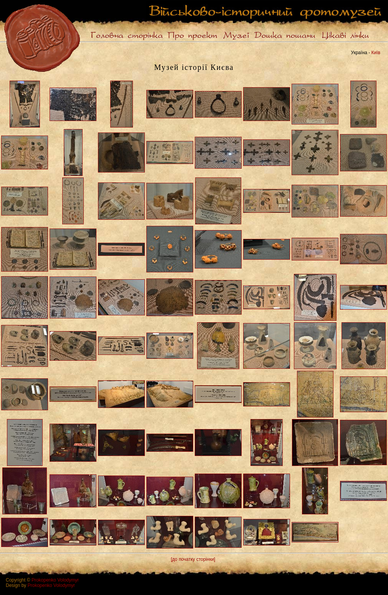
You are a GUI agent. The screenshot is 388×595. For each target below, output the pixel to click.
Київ (375, 52)
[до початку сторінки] (193, 559)
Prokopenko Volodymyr (55, 580)
